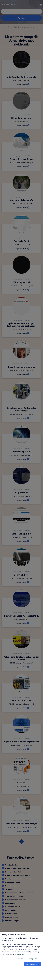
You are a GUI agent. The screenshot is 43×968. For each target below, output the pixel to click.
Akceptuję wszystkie (32, 964)
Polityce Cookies (19, 954)
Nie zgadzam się (34, 959)
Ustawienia (19, 959)
